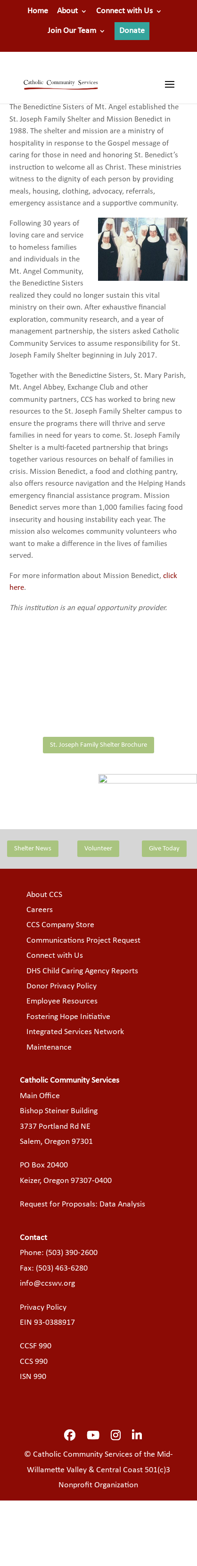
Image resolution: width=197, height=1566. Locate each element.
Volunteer (98, 848)
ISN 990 (33, 1376)
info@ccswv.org (47, 1283)
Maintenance (49, 1047)
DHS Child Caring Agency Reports (82, 971)
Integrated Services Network (75, 1032)
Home (37, 11)
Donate (132, 30)
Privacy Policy (43, 1307)
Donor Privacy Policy (61, 986)
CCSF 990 (35, 1346)
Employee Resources (62, 1001)
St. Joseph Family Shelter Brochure (98, 745)
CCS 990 (34, 1361)
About (67, 11)
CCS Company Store (60, 925)
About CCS (44, 894)
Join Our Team (72, 31)
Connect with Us (124, 11)
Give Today (164, 848)
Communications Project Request (83, 940)
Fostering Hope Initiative (68, 1016)
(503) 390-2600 (72, 1252)
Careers (39, 909)
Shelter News (32, 848)
